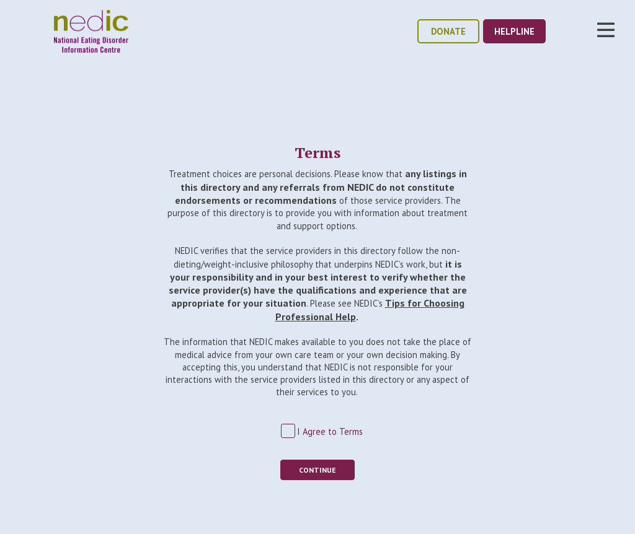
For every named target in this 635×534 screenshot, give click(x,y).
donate (448, 31)
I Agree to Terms (330, 431)
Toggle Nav (606, 30)
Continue (317, 470)
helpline (514, 31)
